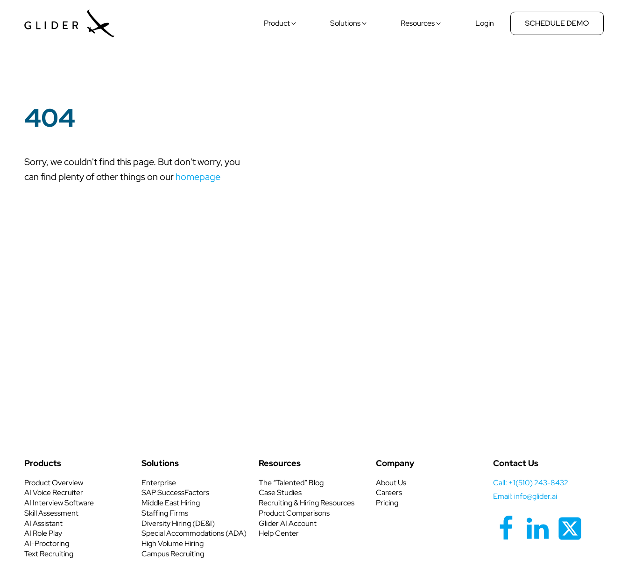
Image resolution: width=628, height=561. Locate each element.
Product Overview (53, 483)
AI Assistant (43, 523)
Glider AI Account (288, 523)
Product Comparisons (294, 513)
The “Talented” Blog (291, 483)
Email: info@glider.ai (525, 496)
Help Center (279, 533)
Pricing (387, 503)
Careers (389, 492)
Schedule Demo (557, 23)
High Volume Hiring (172, 543)
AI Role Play (43, 533)
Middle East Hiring (170, 503)
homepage (198, 177)
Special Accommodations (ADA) (194, 533)
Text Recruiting (48, 554)
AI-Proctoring (46, 543)
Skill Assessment (51, 513)
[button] (280, 23)
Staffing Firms (164, 513)
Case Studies (280, 492)
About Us (391, 483)
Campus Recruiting (172, 554)
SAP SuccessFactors (175, 492)
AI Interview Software (59, 503)
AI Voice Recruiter (53, 492)
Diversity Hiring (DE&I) (178, 523)
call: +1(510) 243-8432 (530, 483)
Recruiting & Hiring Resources (306, 503)
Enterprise (158, 483)
